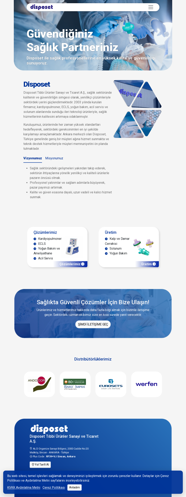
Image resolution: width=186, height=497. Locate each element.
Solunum (112, 260)
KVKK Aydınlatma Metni (23, 487)
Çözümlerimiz (47, 242)
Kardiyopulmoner (49, 249)
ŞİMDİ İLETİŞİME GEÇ (93, 336)
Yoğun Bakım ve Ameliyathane (48, 262)
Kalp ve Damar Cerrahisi (116, 252)
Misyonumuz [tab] (54, 158)
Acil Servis (45, 270)
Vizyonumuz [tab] (32, 158)
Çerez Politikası (54, 487)
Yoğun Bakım (115, 265)
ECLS (42, 254)
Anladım (74, 487)
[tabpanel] (68, 183)
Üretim (109, 242)
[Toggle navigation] (150, 7)
